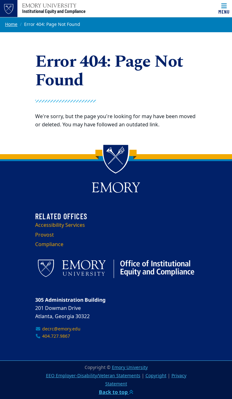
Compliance (49, 244)
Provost (44, 235)
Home (11, 24)
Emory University (130, 367)
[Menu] (224, 8)
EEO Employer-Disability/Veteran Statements (93, 375)
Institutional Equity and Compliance (54, 11)
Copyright (155, 375)
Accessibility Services (60, 225)
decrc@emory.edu (58, 329)
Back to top (116, 392)
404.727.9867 (52, 336)
